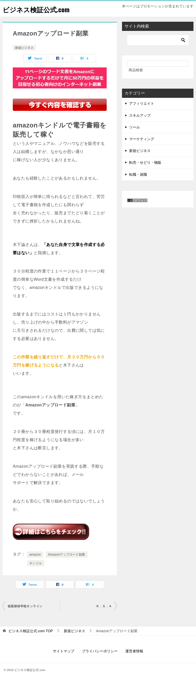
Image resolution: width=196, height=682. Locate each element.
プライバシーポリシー (100, 651)
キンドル (35, 563)
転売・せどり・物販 (145, 162)
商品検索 (136, 70)
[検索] (157, 40)
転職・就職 (138, 174)
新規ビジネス (24, 48)
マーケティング (141, 139)
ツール (134, 127)
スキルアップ (140, 115)
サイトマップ (63, 651)
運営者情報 (134, 651)
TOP (30, 631)
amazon (35, 554)
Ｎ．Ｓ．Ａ (104, 606)
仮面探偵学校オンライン (25, 606)
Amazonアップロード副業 (66, 554)
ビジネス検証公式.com (41, 9)
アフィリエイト (141, 103)
